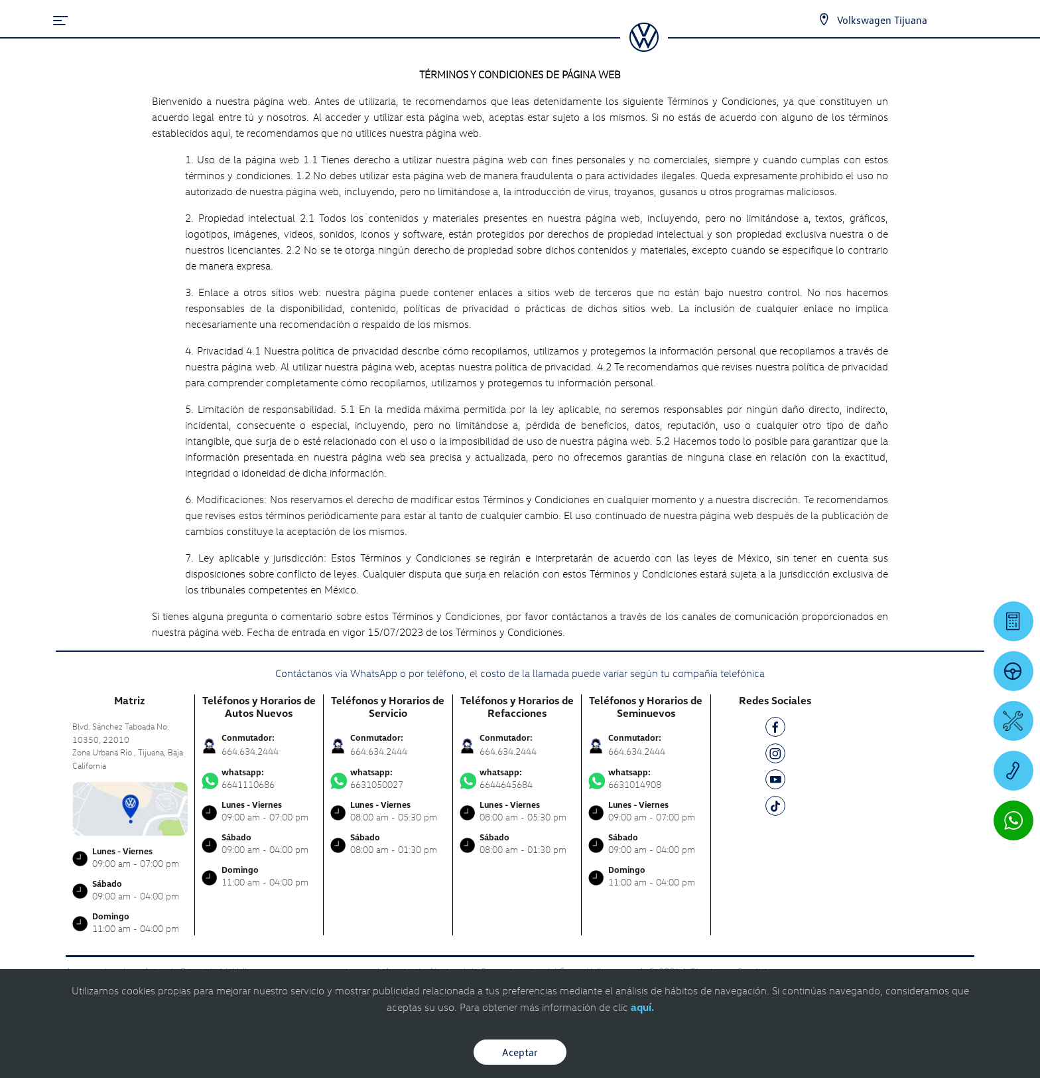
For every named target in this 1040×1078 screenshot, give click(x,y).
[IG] (775, 755)
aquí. (642, 1007)
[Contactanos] (823, 20)
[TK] (775, 808)
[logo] (643, 47)
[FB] (775, 729)
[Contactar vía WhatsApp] (1013, 820)
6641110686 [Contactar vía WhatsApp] (259, 778)
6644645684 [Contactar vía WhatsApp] (517, 778)
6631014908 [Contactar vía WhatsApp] (646, 778)
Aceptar (520, 1052)
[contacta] (130, 807)
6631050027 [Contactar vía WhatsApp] (388, 778)
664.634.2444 (250, 751)
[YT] (775, 781)
